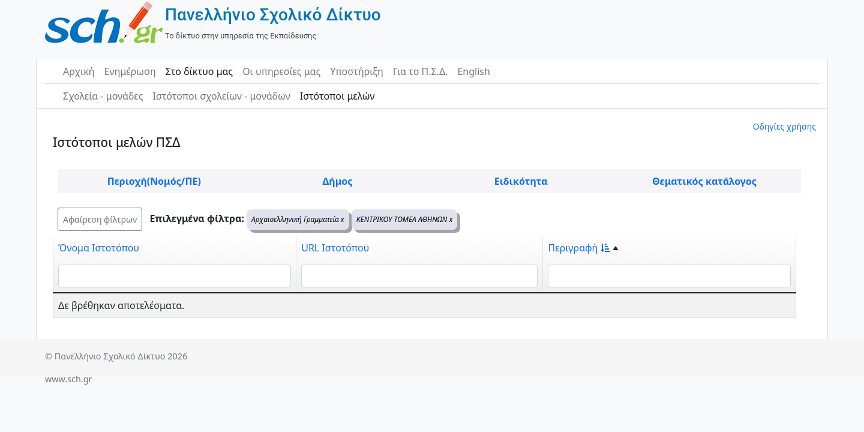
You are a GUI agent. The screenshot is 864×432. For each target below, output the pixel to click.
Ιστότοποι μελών (337, 96)
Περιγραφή (579, 247)
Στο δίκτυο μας (199, 71)
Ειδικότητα (521, 181)
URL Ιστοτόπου (335, 247)
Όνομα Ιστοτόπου (98, 247)
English (473, 71)
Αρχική (79, 71)
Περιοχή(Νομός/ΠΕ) (154, 181)
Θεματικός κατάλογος (704, 181)
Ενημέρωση (130, 71)
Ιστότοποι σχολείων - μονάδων (221, 96)
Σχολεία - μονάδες (103, 96)
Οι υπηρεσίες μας (281, 71)
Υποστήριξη (356, 71)
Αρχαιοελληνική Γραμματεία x (297, 219)
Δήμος (338, 181)
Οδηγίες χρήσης (784, 126)
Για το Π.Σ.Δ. (420, 71)
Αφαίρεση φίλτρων (100, 219)
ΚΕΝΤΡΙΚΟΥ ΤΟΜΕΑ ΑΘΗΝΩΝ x (404, 219)
